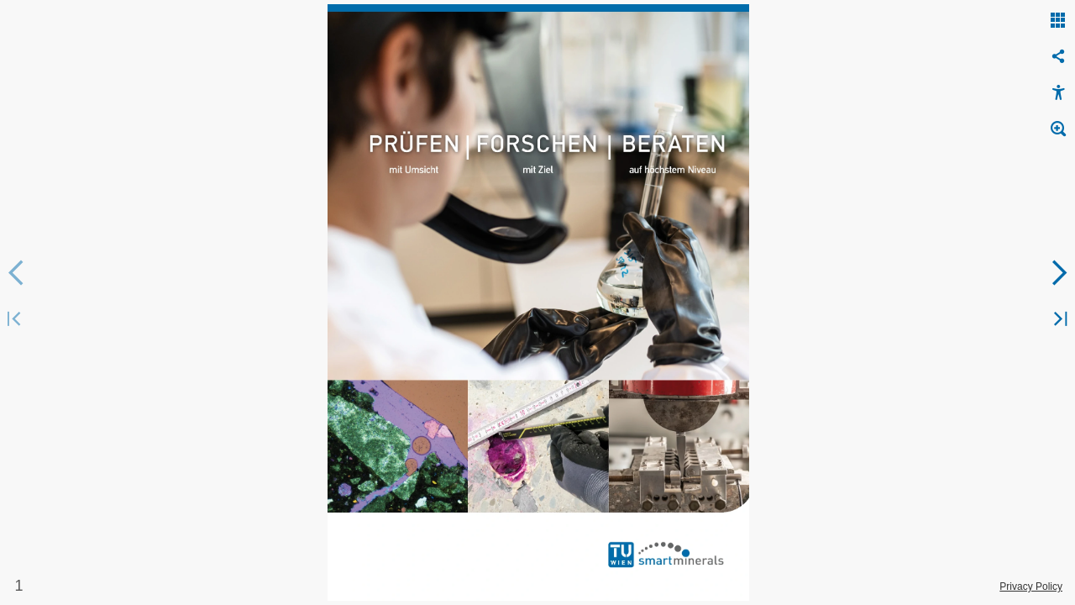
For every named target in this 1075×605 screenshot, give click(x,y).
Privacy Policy (1030, 586)
